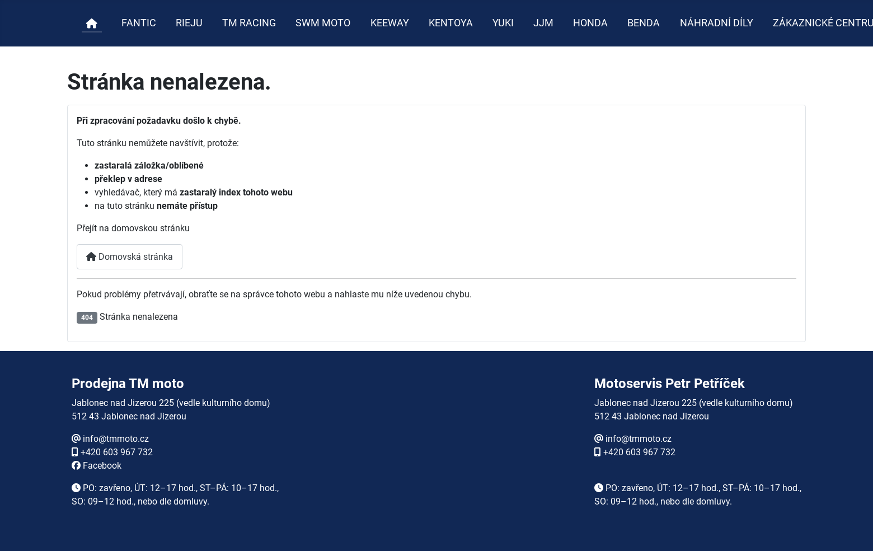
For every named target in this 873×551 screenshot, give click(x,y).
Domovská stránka (129, 256)
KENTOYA (451, 23)
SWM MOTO (322, 23)
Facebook (102, 465)
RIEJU (189, 23)
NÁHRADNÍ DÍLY (716, 23)
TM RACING (249, 23)
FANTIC (138, 23)
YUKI (503, 23)
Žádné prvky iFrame (436, 454)
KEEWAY (389, 23)
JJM (543, 23)
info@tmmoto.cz (116, 438)
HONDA (590, 23)
